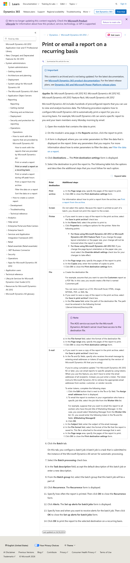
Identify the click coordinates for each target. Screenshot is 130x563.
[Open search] (116, 4)
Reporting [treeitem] (14, 103)
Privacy (63, 552)
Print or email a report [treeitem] (25, 162)
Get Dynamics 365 (104, 11)
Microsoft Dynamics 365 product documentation (74, 80)
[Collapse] (35, 32)
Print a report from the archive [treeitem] (25, 183)
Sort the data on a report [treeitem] (26, 193)
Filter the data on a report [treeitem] (26, 189)
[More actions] (125, 35)
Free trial (121, 11)
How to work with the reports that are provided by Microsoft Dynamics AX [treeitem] (26, 152)
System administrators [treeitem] (18, 67)
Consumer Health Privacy (83, 552)
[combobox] (19, 39)
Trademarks (8, 556)
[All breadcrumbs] (44, 35)
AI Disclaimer (9, 552)
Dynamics (53, 34)
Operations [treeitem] (18, 132)
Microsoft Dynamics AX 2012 (74, 34)
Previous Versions (26, 552)
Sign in (123, 3)
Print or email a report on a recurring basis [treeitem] (26, 168)
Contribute (52, 552)
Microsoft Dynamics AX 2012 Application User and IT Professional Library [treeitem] (22, 48)
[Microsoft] (5, 4)
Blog (39, 552)
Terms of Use (105, 552)
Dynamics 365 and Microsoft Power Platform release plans (85, 84)
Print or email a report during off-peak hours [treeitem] (25, 176)
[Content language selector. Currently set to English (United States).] (16, 545)
